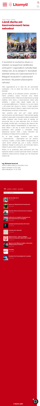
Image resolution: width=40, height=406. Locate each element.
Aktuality (13, 19)
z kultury (14, 189)
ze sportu (20, 189)
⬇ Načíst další (18, 404)
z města (9, 189)
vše (5, 189)
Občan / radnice (6, 19)
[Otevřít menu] (5, 4)
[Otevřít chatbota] (38, 2)
